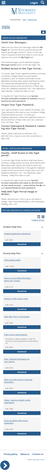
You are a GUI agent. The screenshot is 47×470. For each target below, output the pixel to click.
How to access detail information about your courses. (17, 279)
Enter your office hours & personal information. (18, 380)
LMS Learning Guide (12, 260)
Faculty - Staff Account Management (17, 148)
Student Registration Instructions (17, 234)
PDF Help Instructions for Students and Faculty (21, 210)
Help (24, 20)
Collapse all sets (37, 220)
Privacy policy (10, 454)
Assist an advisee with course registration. (16, 421)
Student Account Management (14, 37)
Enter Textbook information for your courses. (17, 360)
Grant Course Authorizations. (16, 334)
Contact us (37, 454)
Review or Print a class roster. (16, 298)
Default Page (32, 20)
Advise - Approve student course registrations (17, 401)
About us (24, 454)
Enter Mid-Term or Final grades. (17, 316)
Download (29, 244)
